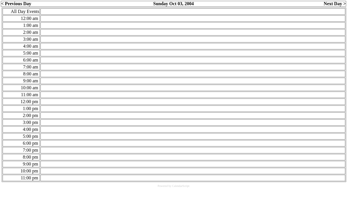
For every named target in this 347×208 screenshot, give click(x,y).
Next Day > (335, 3)
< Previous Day (16, 3)
